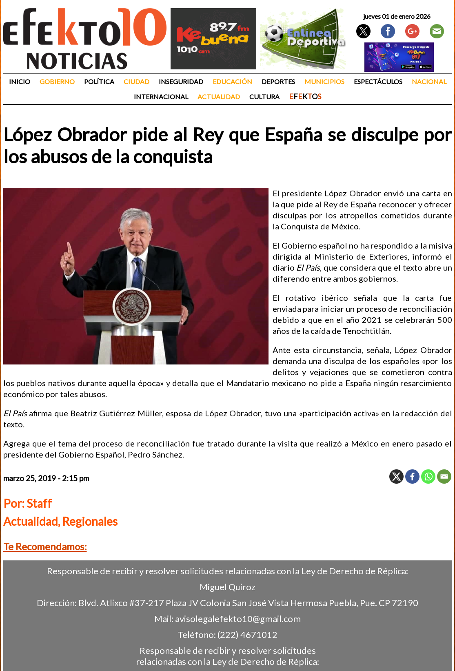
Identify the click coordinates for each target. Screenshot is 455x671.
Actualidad (219, 96)
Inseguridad (181, 81)
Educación (232, 81)
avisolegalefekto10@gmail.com (238, 618)
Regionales (90, 521)
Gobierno (57, 81)
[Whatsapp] (428, 476)
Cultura (264, 96)
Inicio (19, 81)
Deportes (278, 81)
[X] (396, 476)
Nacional (429, 81)
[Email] (444, 476)
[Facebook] (412, 476)
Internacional (161, 96)
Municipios (324, 81)
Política (99, 81)
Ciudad (136, 81)
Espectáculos (378, 81)
